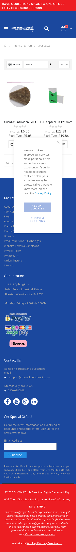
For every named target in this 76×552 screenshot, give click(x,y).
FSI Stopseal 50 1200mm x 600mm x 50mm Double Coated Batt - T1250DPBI (56, 122)
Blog (6, 216)
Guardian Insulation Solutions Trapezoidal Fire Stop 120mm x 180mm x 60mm (20, 122)
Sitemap (9, 265)
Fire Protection (22, 46)
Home (5, 45)
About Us (9, 206)
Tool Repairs (12, 211)
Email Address (13, 440)
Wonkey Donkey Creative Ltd (44, 543)
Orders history (13, 260)
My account (11, 255)
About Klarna (12, 221)
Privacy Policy (43, 193)
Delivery (9, 236)
